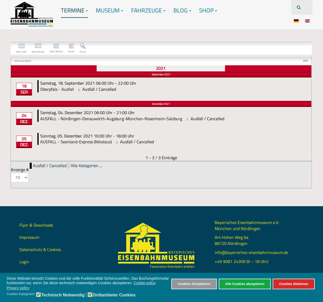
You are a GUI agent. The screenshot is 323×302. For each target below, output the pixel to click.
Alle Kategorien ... (86, 166)
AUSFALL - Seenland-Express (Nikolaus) (76, 142)
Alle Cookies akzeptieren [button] (244, 284)
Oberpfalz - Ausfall (57, 89)
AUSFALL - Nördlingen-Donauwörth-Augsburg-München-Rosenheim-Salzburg (111, 119)
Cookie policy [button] (145, 283)
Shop (208, 10)
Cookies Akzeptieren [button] (194, 284)
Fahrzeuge (148, 10)
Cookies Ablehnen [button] (293, 284)
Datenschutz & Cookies (40, 249)
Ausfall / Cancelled (49, 166)
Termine (74, 10)
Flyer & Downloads (36, 225)
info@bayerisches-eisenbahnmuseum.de (251, 252)
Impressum (29, 237)
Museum (109, 10)
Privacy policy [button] (18, 288)
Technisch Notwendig (62, 295)
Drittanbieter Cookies (114, 295)
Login (24, 262)
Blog (182, 10)
